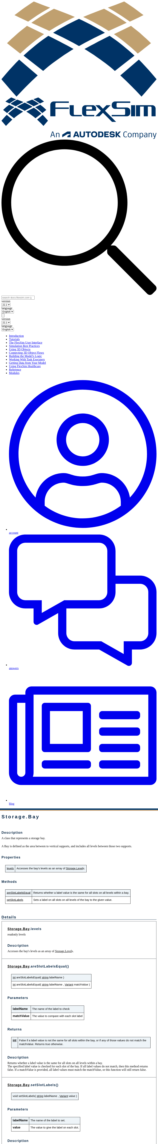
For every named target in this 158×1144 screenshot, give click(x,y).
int (14, 977)
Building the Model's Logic (25, 356)
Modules (14, 373)
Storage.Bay (18, 929)
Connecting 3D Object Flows (26, 352)
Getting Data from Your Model (27, 362)
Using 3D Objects (19, 349)
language (6, 308)
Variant (69, 984)
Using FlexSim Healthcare (25, 366)
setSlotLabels (15, 899)
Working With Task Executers (27, 359)
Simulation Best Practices (24, 346)
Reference (15, 369)
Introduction (16, 335)
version (5, 301)
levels (10, 868)
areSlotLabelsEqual (18, 892)
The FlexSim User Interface (25, 342)
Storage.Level (74, 868)
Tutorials (14, 339)
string (45, 977)
